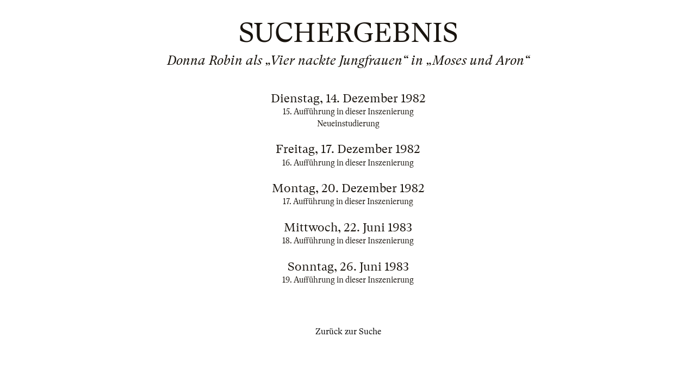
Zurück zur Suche (348, 331)
